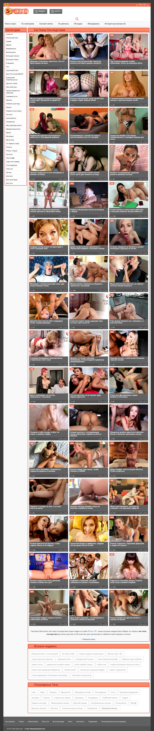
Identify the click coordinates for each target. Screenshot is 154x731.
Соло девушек (11, 165)
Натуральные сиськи (101, 703)
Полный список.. (110, 708)
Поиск (21, 722)
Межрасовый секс (13, 129)
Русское (9, 154)
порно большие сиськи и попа (125, 664)
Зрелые (9, 100)
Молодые (10, 136)
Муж (42, 692)
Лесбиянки (10, 122)
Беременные (11, 49)
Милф (133, 703)
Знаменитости (11, 96)
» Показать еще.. (88, 639)
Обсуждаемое (93, 24)
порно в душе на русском (91, 654)
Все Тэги (9, 183)
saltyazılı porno (64, 659)
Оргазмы (79, 697)
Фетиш (8, 172)
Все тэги (45, 722)
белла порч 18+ (115, 654)
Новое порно (10, 24)
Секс (34, 692)
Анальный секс (12, 38)
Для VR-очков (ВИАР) (14, 74)
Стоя (113, 692)
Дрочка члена (11, 83)
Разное (9, 147)
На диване (93, 697)
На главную (10, 722)
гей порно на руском (82, 675)
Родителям (92, 722)
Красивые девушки (128, 692)
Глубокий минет (110, 697)
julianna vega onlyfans (132, 659)
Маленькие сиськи (60, 703)
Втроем (54, 708)
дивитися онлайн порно (58, 664)
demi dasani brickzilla (108, 659)
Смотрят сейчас (46, 24)
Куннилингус (11, 118)
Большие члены (12, 59)
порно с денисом (117, 670)
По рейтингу (63, 24)
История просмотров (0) (115, 24)
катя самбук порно (84, 664)
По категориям (27, 24)
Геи (7, 67)
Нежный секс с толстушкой (45, 654)
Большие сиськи (12, 56)
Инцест (9, 107)
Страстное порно (62, 697)
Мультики (10, 140)
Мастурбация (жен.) (14, 125)
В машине (10, 63)
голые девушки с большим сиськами (49, 675)
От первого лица (12, 143)
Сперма (53, 692)
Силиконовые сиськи (72, 708)
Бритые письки (39, 708)
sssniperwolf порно (84, 659)
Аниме (8, 41)
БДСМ (8, 45)
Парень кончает (39, 703)
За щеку (35, 697)
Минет (8, 133)
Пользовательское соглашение (113, 722)
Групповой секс (12, 70)
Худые (125, 697)
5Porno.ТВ (92, 631)
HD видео (78, 24)
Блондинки (100, 692)
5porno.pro (19, 729)
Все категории (11, 180)
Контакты (80, 722)
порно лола (37, 664)
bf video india (68, 654)
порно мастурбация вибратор (46, 670)
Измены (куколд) (13, 104)
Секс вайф (10, 158)
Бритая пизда (80, 703)
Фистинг (9, 176)
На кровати (120, 703)
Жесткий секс (11, 87)
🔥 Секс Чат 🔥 (142, 5)
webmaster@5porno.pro (37, 729)
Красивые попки (83, 692)
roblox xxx (101, 664)
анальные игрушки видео (92, 670)
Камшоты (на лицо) (14, 111)
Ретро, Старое (11, 151)
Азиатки (9, 34)
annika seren (70, 670)
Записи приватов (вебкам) (13, 92)
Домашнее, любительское (11, 79)
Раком (46, 697)
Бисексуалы (11, 52)
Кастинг (9, 115)
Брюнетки (66, 692)
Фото (70, 722)
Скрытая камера (12, 162)
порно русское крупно (42, 659)
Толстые (9, 169)
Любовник (92, 708)
